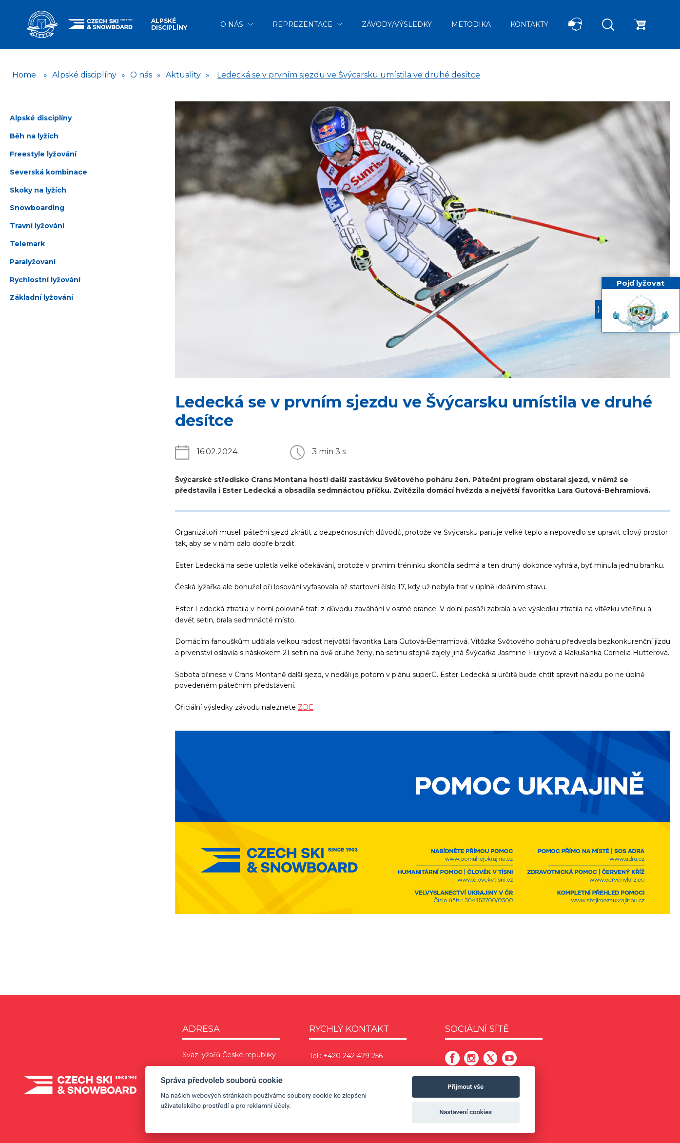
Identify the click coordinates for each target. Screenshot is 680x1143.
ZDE (305, 707)
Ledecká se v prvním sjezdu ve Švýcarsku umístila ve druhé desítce (348, 74)
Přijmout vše (465, 1086)
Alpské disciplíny (169, 24)
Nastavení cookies (465, 1112)
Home (24, 74)
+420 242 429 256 (353, 1055)
